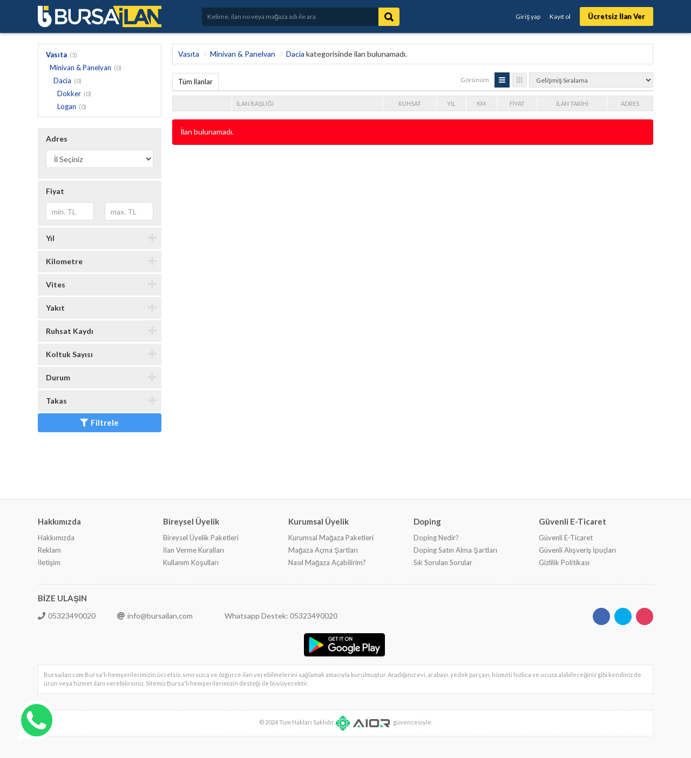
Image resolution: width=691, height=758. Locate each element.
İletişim (49, 562)
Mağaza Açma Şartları (323, 550)
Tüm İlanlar (195, 81)
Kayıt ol (560, 16)
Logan (66, 106)
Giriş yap (528, 16)
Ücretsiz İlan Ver (616, 16)
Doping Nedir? (436, 537)
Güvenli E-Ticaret (566, 537)
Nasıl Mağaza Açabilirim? (327, 562)
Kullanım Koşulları (191, 562)
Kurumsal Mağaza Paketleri (331, 537)
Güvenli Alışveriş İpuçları (577, 550)
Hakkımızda (56, 537)
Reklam (49, 550)
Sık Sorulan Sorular (443, 562)
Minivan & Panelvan (80, 67)
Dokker (69, 93)
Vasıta (56, 54)
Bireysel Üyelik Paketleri (201, 537)
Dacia (62, 80)
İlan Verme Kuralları (193, 550)
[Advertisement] (368, 180)
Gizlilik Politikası (564, 562)
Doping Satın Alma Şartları (455, 550)
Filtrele (99, 422)
